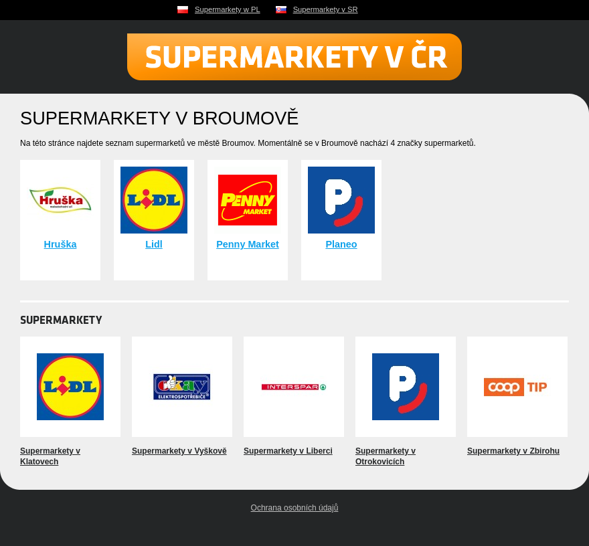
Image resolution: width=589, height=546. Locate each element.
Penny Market (247, 244)
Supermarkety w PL (227, 9)
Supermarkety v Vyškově (179, 451)
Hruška (60, 244)
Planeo (341, 244)
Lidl (154, 244)
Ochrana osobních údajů (295, 508)
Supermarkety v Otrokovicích (385, 456)
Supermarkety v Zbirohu (513, 451)
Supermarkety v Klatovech (50, 456)
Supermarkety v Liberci (288, 451)
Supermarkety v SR (325, 9)
